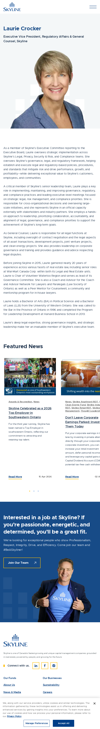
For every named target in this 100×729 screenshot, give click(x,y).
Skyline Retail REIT (81, 407)
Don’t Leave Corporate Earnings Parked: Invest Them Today (82, 422)
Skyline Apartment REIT (85, 401)
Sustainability (51, 685)
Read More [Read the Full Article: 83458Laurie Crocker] (15, 476)
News (36, 401)
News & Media (12, 692)
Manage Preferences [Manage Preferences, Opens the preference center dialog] (36, 724)
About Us (9, 685)
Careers (47, 692)
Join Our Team (18, 563)
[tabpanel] (30, 420)
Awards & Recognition (20, 401)
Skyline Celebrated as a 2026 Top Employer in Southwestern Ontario (30, 412)
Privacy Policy (14, 718)
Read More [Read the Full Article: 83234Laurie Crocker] (72, 476)
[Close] (94, 705)
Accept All (63, 724)
